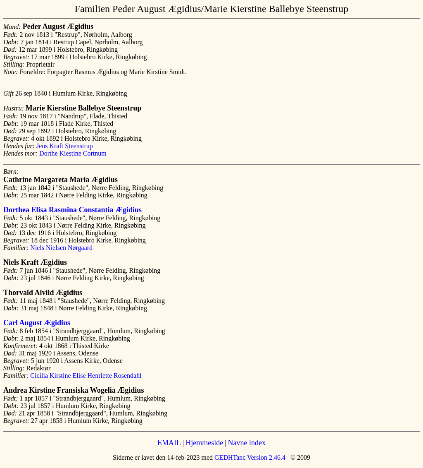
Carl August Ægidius (36, 323)
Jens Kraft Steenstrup (64, 145)
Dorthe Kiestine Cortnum (73, 153)
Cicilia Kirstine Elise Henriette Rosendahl (85, 375)
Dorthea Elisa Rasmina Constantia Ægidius (72, 210)
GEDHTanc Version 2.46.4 (249, 457)
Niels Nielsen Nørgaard (61, 247)
